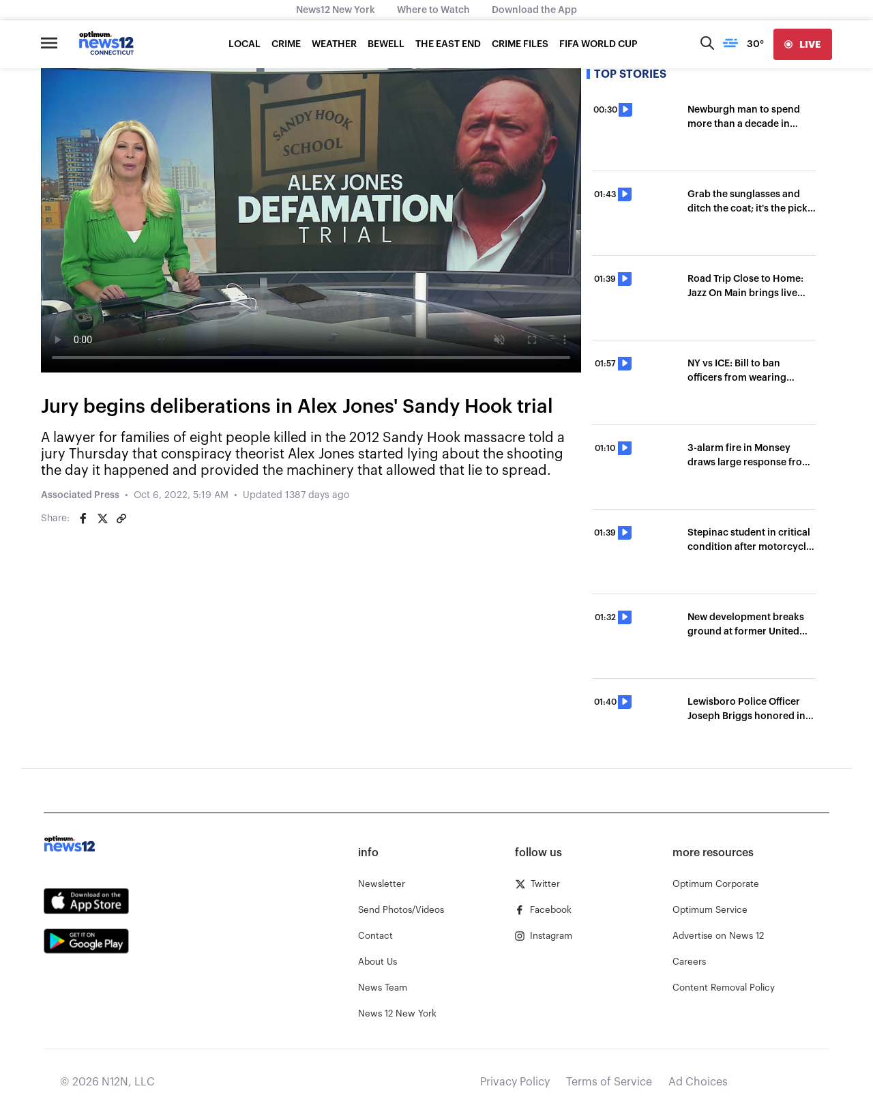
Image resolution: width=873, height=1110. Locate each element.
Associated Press (80, 495)
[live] (802, 44)
